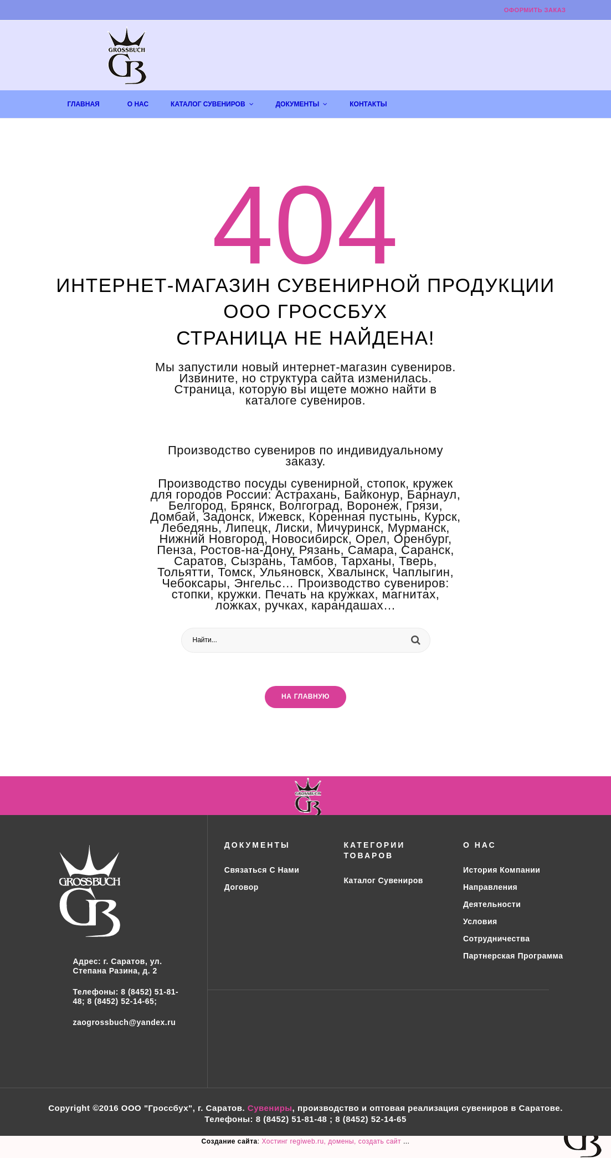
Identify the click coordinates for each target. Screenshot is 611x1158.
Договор (241, 887)
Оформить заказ (535, 10)
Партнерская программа (513, 955)
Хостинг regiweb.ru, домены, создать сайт (332, 1141)
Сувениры (270, 1108)
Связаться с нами (261, 869)
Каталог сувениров (383, 880)
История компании (501, 869)
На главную (305, 697)
